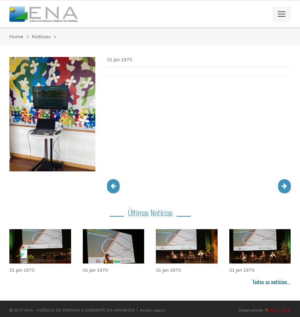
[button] (113, 186)
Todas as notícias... (271, 282)
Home (16, 36)
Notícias (41, 36)
